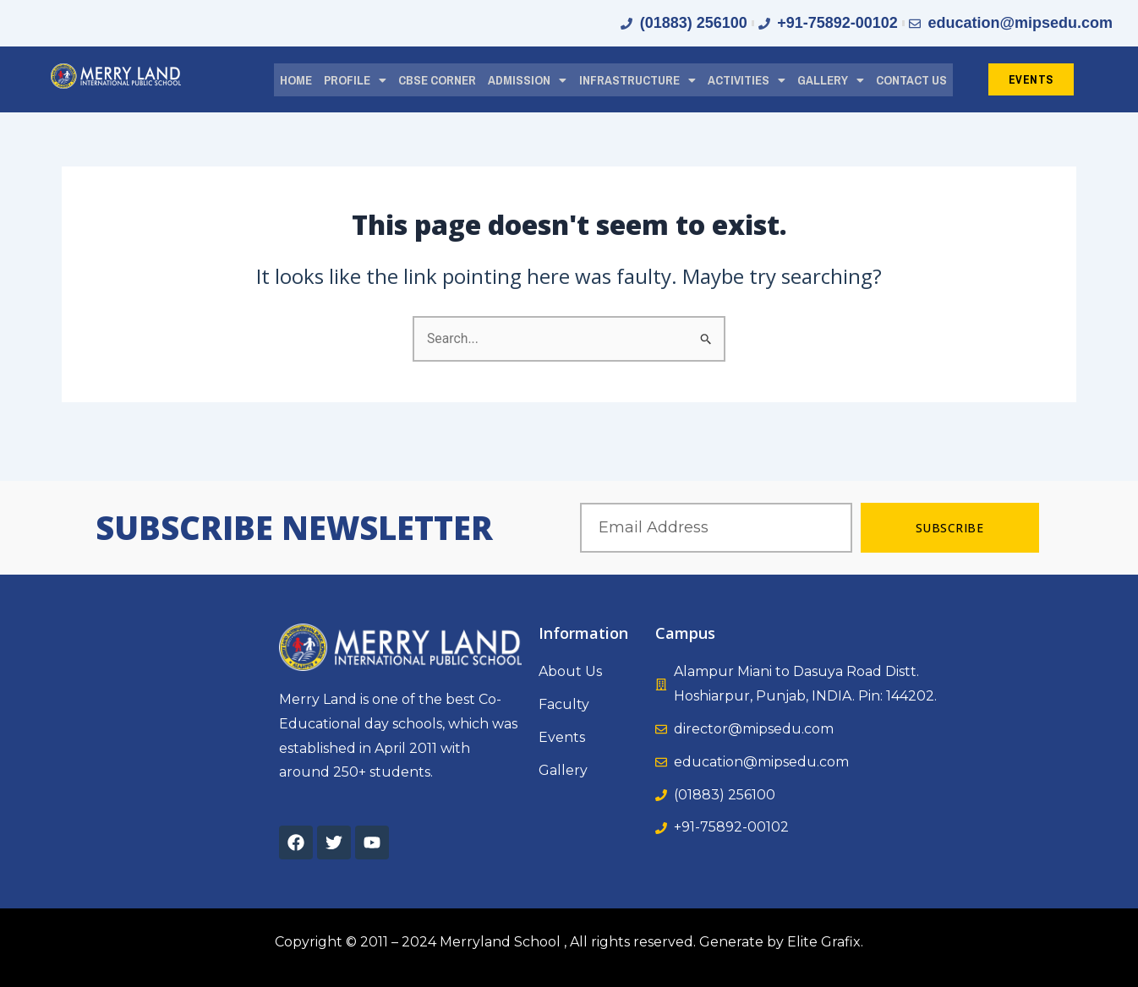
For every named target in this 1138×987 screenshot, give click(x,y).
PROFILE (355, 79)
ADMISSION (527, 79)
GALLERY (830, 79)
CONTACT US (911, 79)
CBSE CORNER (437, 79)
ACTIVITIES (746, 79)
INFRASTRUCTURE (637, 79)
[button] (355, 79)
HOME (296, 79)
